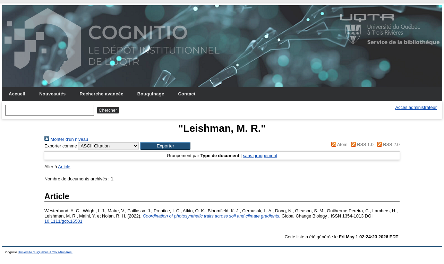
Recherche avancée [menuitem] (101, 93)
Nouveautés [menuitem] (52, 93)
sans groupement (260, 155)
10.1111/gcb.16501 (63, 221)
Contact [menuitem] (186, 93)
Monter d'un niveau (66, 139)
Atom (338, 144)
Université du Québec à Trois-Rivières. (45, 252)
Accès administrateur (416, 107)
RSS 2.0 (387, 144)
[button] (165, 146)
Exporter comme (60, 145)
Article (64, 166)
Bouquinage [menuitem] (150, 93)
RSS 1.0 (361, 144)
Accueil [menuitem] (17, 93)
